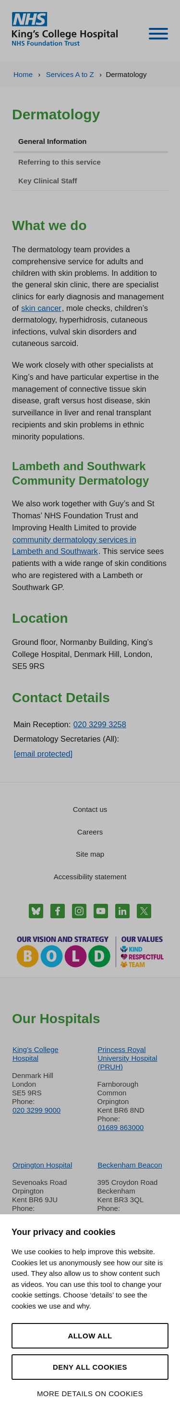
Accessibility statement (90, 877)
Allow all (90, 1336)
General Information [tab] (52, 141)
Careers (90, 832)
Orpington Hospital (42, 1165)
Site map (90, 854)
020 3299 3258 (99, 724)
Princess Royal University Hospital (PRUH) (127, 1058)
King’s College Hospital (35, 1053)
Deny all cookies (90, 1367)
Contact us (90, 809)
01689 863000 (121, 1127)
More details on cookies (90, 1393)
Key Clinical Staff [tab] (47, 181)
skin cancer (41, 308)
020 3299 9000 (36, 1110)
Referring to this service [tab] (59, 162)
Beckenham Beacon (130, 1165)
